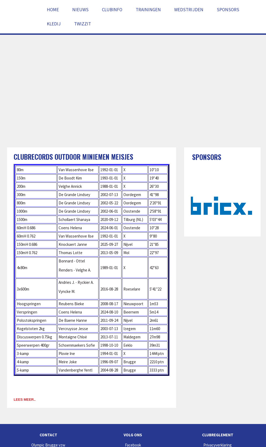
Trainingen (148, 10)
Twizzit (82, 24)
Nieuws (80, 10)
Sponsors (228, 10)
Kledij (54, 24)
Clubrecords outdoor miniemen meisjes (73, 157)
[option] (222, 205)
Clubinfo (112, 10)
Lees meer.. (25, 400)
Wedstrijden (188, 10)
